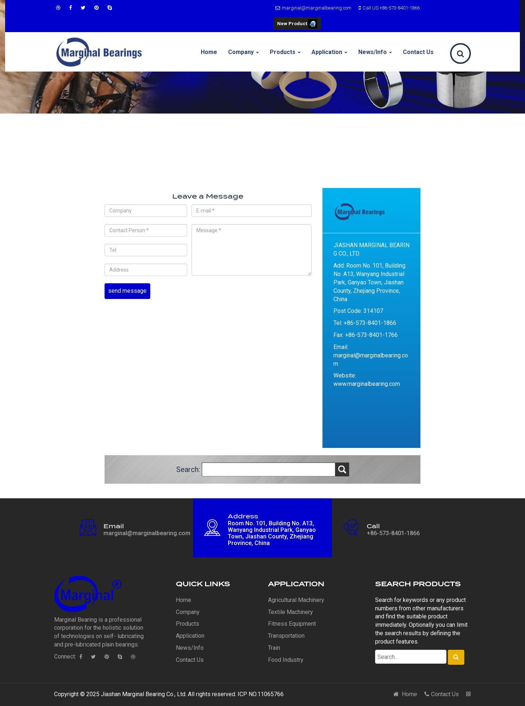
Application (329, 52)
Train (274, 647)
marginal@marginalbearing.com (312, 8)
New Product (297, 24)
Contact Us (418, 52)
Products (285, 52)
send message (127, 290)
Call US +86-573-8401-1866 (388, 8)
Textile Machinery (290, 612)
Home (209, 52)
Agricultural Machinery (296, 599)
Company (243, 52)
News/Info (375, 52)
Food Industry (285, 659)
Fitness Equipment (292, 623)
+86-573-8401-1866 (393, 533)
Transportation (286, 635)
